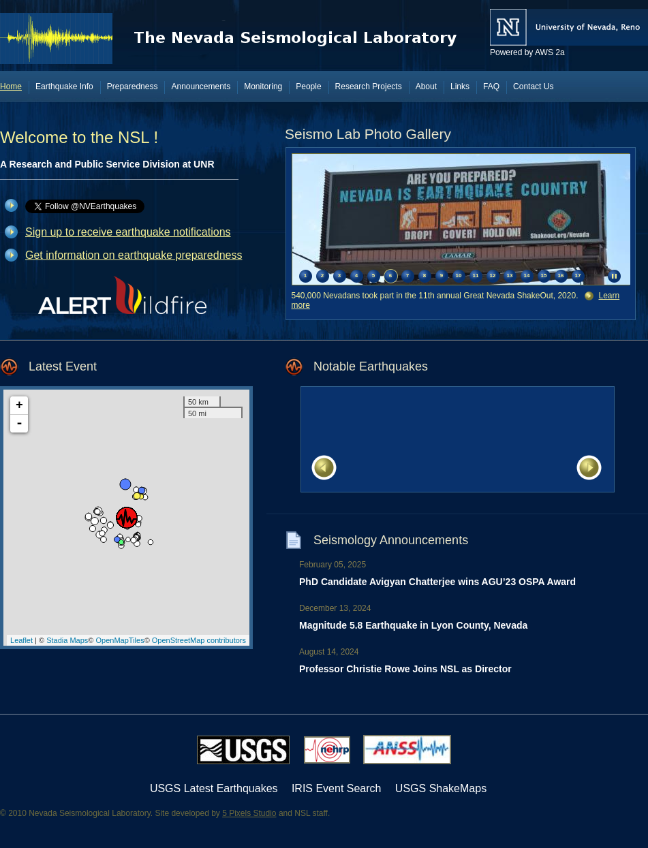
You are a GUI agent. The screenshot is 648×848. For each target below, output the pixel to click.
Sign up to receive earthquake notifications (128, 232)
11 (476, 275)
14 (527, 275)
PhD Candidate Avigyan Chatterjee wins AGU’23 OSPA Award (437, 581)
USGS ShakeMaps (441, 788)
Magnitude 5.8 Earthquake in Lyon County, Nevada (413, 625)
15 (544, 275)
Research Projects (368, 86)
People (308, 86)
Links (459, 86)
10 (459, 275)
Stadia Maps (67, 640)
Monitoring (263, 86)
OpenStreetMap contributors (199, 640)
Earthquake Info (64, 86)
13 (510, 275)
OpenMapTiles (120, 640)
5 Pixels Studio (249, 813)
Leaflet (21, 640)
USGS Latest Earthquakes (214, 788)
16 (561, 275)
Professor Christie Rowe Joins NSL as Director (405, 668)
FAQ (491, 86)
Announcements (200, 86)
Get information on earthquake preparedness (133, 255)
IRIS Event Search (337, 788)
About (426, 86)
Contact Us (533, 86)
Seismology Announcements (390, 540)
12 (493, 275)
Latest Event (63, 366)
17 (578, 275)
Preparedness (132, 86)
